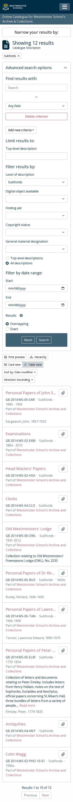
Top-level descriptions (26, 258)
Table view (33, 364)
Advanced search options (29, 67)
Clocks (11, 498)
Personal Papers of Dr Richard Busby (31, 573)
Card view (12, 364)
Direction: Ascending (17, 380)
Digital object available (22, 191)
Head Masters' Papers (26, 468)
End (8, 297)
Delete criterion (36, 116)
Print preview (14, 357)
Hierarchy (38, 357)
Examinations (18, 434)
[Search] (36, 87)
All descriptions (21, 263)
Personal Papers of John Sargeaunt (31, 393)
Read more (27, 705)
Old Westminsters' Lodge (29, 529)
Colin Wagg (16, 754)
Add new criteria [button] (20, 130)
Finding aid (13, 208)
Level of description (20, 174)
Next (45, 795)
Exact (14, 329)
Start (9, 281)
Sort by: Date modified (18, 372)
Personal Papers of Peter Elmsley (31, 650)
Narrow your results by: (36, 32)
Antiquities (16, 724)
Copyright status (18, 225)
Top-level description (21, 148)
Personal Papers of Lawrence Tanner (31, 609)
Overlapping (19, 324)
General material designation (27, 241)
